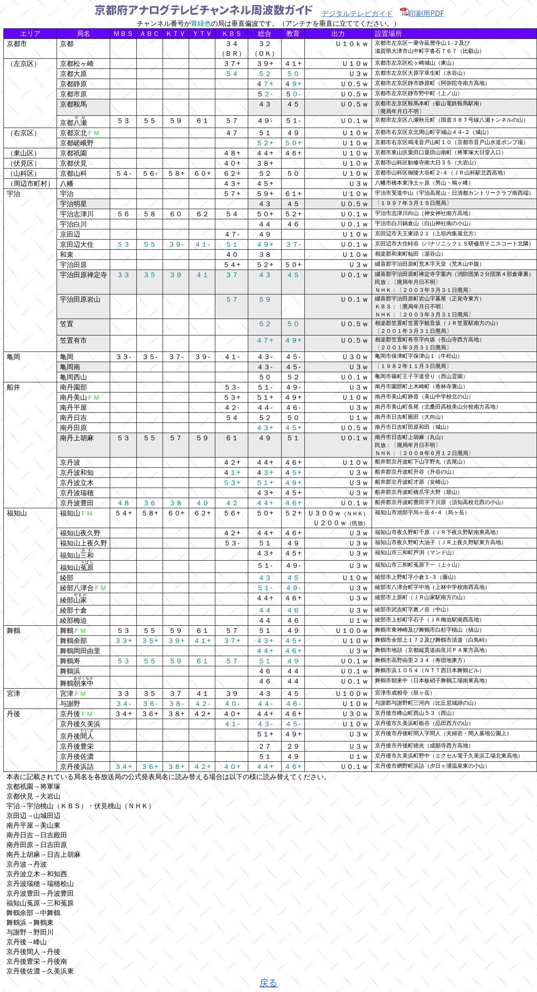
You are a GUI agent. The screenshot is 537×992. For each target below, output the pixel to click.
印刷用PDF (422, 13)
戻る (269, 982)
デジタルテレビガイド (357, 13)
